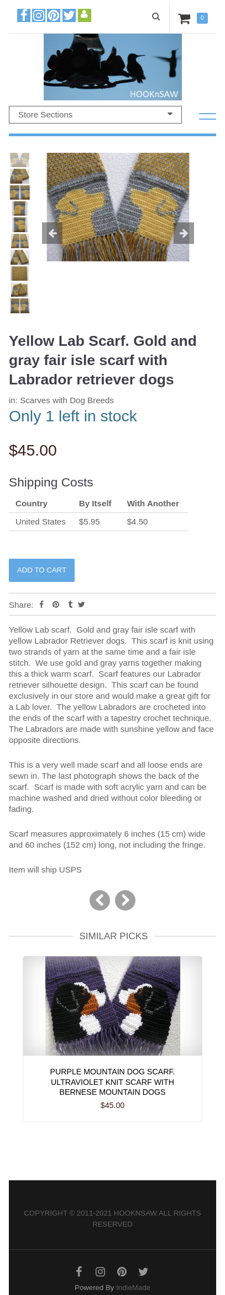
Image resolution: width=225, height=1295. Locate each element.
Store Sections (95, 114)
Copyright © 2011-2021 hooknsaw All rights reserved (112, 1218)
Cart (186, 18)
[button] (48, 234)
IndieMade (133, 1287)
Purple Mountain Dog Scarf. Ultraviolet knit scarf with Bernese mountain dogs (112, 1082)
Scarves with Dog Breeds (67, 400)
